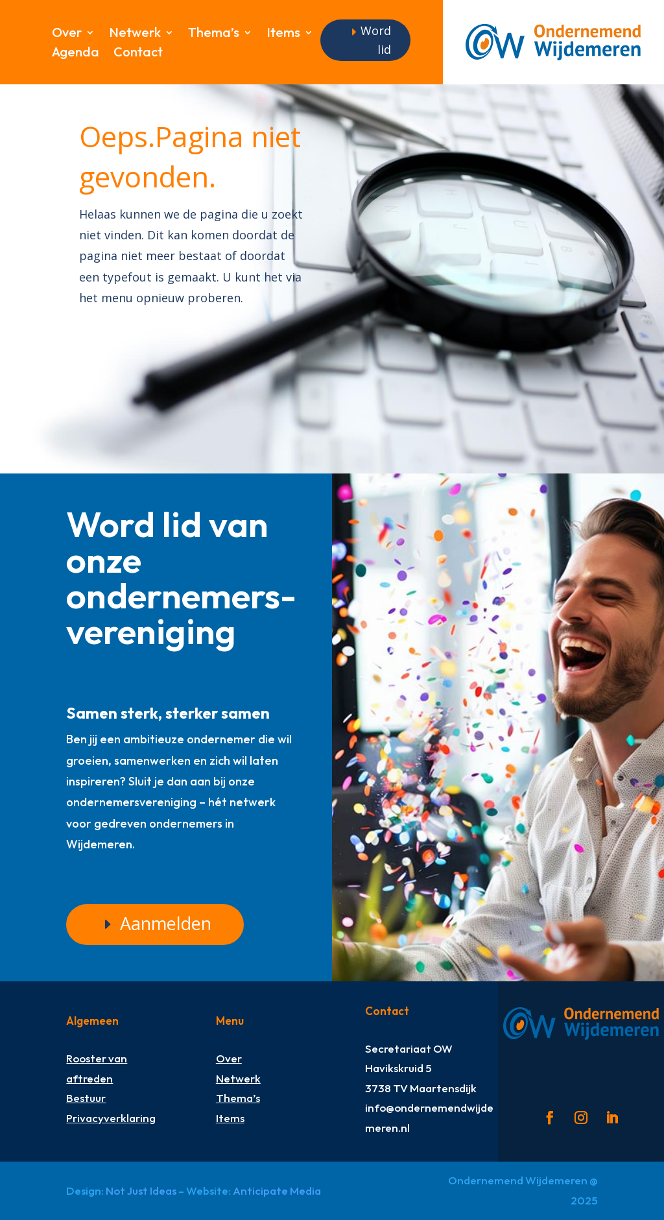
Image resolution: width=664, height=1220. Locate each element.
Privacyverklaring (111, 1118)
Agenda (75, 53)
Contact (138, 53)
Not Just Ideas (141, 1190)
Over (67, 34)
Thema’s (213, 34)
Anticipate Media (277, 1190)
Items (283, 34)
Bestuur (86, 1098)
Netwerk (135, 34)
